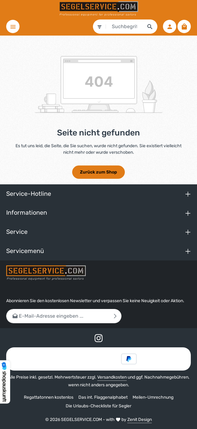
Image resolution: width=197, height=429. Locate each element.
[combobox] (124, 26)
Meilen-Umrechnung (153, 397)
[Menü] (13, 26)
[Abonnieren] (115, 316)
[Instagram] (98, 339)
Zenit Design (139, 419)
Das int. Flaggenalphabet (103, 397)
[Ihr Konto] (169, 26)
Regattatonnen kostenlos (48, 397)
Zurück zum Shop (98, 172)
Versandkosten (112, 377)
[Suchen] (150, 26)
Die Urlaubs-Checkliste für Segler (98, 406)
